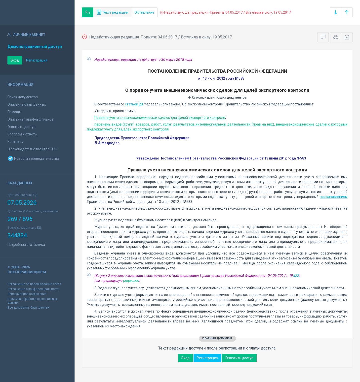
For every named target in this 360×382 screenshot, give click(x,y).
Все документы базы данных (28, 307)
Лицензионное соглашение (26, 294)
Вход (15, 60)
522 (296, 276)
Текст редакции (112, 12)
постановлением (334, 197)
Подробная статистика (26, 245)
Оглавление (144, 12)
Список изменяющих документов (217, 97)
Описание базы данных (26, 104)
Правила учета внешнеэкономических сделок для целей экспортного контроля (159, 118)
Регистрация (36, 60)
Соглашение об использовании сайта (34, 284)
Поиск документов (22, 97)
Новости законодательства (33, 158)
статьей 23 (134, 104)
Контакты (15, 142)
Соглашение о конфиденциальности (33, 289)
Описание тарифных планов (30, 119)
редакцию (131, 281)
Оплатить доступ (21, 127)
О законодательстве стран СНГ (32, 149)
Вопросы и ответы (22, 134)
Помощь (14, 112)
